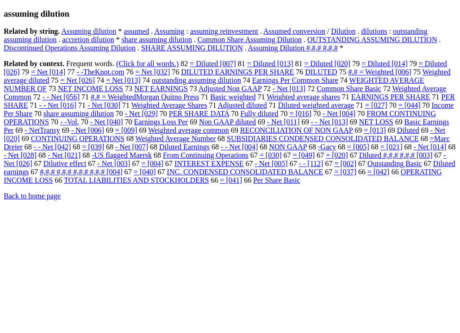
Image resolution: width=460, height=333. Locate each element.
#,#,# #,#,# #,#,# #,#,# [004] (81, 172)
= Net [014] (48, 72)
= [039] (93, 147)
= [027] (376, 105)
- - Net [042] (52, 147)
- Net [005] (271, 163)
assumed (136, 31)
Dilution (343, 31)
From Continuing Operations (206, 155)
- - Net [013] (329, 122)
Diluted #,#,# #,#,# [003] (396, 155)
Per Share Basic (276, 180)
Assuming (169, 31)
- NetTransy (42, 130)
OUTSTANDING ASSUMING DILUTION (372, 39)
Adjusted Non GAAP (230, 88)
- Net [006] (87, 130)
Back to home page (32, 196)
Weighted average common (188, 130)
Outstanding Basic (394, 163)
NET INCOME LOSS (90, 88)
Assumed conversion (294, 31)
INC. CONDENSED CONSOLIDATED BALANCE (245, 172)
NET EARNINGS (161, 88)
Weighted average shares (303, 97)
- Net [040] (106, 122)
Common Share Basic (349, 88)
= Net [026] (77, 80)
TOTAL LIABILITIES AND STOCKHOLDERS (136, 180)
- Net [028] (20, 155)
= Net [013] (123, 80)
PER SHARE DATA (199, 113)
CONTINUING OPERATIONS (77, 138)
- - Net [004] (239, 147)
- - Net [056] (61, 97)
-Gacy (327, 147)
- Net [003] (113, 163)
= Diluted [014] (384, 64)
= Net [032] (153, 72)
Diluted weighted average (316, 105)
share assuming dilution (157, 39)
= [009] (126, 130)
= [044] (409, 105)
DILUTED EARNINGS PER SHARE (237, 72)
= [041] (231, 180)
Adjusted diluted (242, 105)
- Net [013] (289, 88)
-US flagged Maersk (122, 155)
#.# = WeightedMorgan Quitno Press (145, 97)
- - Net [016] (57, 105)
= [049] (304, 155)
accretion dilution (88, 39)
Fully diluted (259, 113)
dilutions (374, 31)
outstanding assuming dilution (196, 80)
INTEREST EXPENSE (208, 163)
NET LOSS (376, 122)
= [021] (391, 147)
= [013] (375, 130)
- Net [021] (64, 155)
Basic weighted (232, 97)
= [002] (345, 163)
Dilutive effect (65, 163)
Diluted (408, 130)
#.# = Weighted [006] (379, 72)
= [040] (145, 172)
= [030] (271, 155)
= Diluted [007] (213, 64)
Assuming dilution (88, 31)
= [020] (337, 155)
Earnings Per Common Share (295, 80)
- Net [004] (339, 113)
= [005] (358, 147)
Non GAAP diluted (227, 122)
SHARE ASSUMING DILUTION (192, 48)
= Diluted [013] (270, 64)
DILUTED (321, 72)
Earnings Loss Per (160, 122)
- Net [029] (141, 113)
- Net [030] (103, 105)
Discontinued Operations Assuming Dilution (70, 48)
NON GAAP (288, 147)
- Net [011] (283, 122)
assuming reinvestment (224, 31)
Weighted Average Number (176, 138)
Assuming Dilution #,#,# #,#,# (293, 48)
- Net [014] (429, 147)
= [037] (345, 172)
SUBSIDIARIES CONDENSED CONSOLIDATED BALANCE (323, 138)
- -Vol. (69, 122)
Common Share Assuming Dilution (250, 39)
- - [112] (311, 163)
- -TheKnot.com (100, 72)
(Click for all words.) (147, 64)
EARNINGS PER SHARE (390, 97)
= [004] (152, 163)
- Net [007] (131, 147)
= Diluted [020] (328, 64)
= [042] (378, 172)
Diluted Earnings (184, 147)
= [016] (300, 113)
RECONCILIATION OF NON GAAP (296, 130)
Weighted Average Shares (169, 105)
